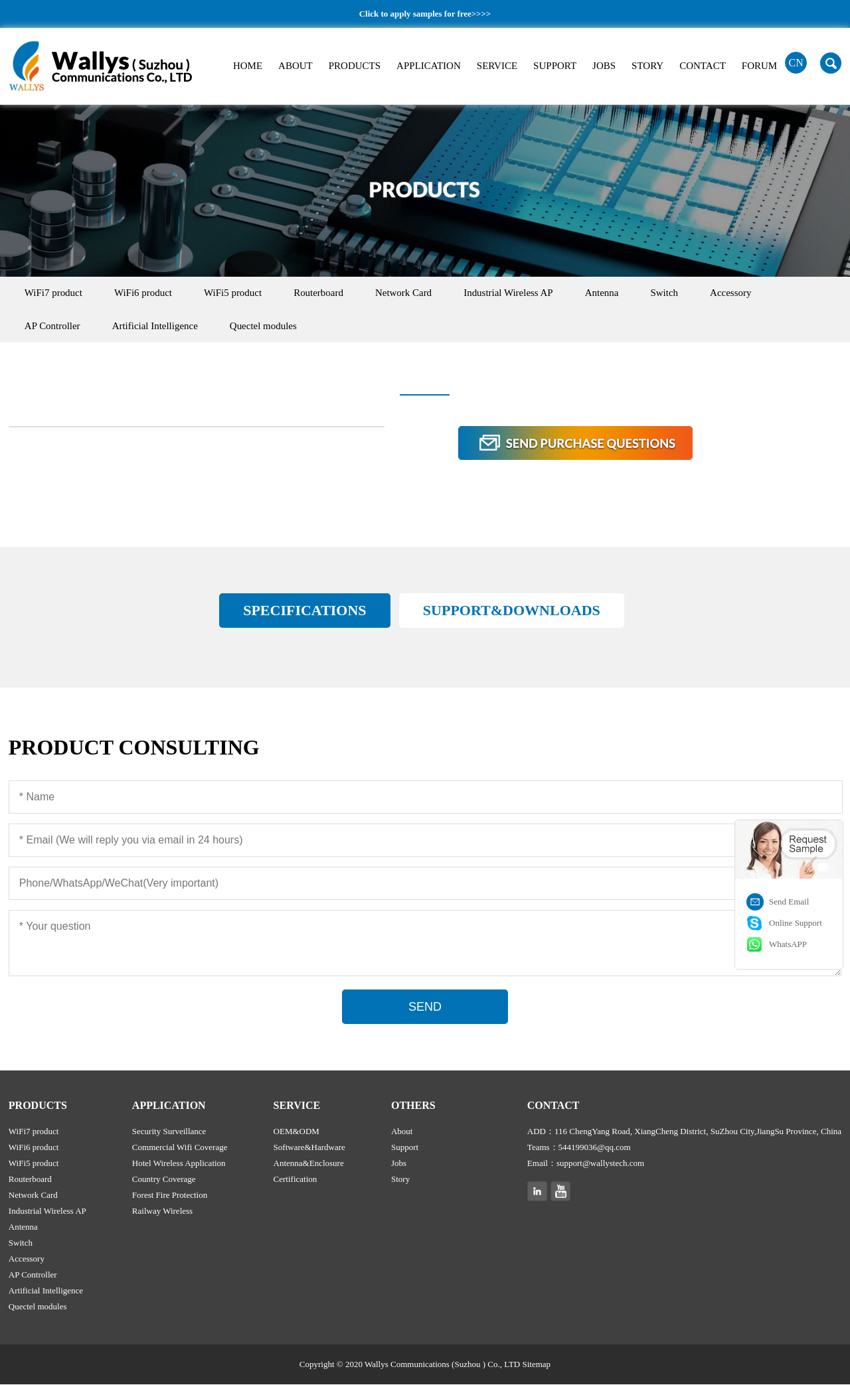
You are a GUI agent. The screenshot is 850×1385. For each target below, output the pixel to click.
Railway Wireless (162, 1211)
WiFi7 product (54, 293)
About (402, 1132)
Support (404, 1148)
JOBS (604, 65)
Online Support (795, 923)
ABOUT (295, 65)
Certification (295, 1180)
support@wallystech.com (600, 1164)
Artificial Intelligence (157, 326)
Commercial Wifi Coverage (180, 1148)
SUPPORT (554, 65)
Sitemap (537, 1365)
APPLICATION (428, 65)
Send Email (789, 902)
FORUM (759, 65)
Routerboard (324, 293)
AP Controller (53, 326)
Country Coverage (164, 1180)
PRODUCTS (355, 65)
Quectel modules (266, 326)
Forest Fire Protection (169, 1196)
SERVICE (497, 65)
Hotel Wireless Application (179, 1164)
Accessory (743, 293)
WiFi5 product (236, 293)
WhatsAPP (788, 944)
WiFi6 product (145, 293)
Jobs (398, 1164)
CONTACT (702, 65)
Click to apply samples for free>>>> (425, 14)
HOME (247, 65)
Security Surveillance (169, 1132)
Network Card (410, 293)
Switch (675, 293)
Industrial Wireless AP (516, 293)
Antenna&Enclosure (309, 1164)
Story (400, 1180)
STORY (647, 65)
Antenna (611, 293)
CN (796, 62)
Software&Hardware (309, 1148)
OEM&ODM (296, 1132)
